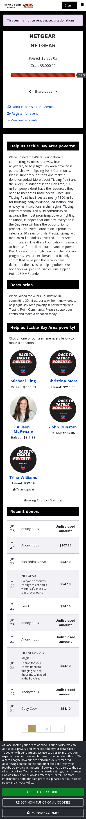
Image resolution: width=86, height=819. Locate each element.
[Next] (61, 729)
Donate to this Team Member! (31, 107)
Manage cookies (43, 812)
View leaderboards (22, 120)
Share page (43, 91)
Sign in (69, 5)
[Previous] (25, 729)
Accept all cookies (43, 792)
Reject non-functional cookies (43, 802)
